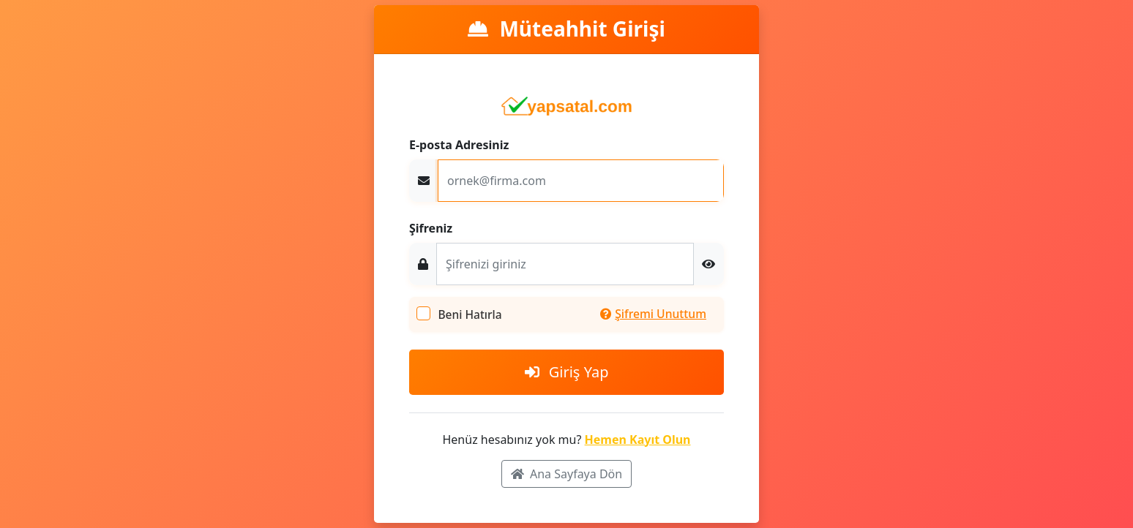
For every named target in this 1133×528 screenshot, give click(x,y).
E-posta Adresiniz (459, 145)
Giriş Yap (567, 372)
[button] (708, 264)
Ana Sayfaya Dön (566, 474)
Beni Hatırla (469, 314)
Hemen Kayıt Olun (638, 439)
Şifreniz (430, 228)
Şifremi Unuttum (653, 314)
